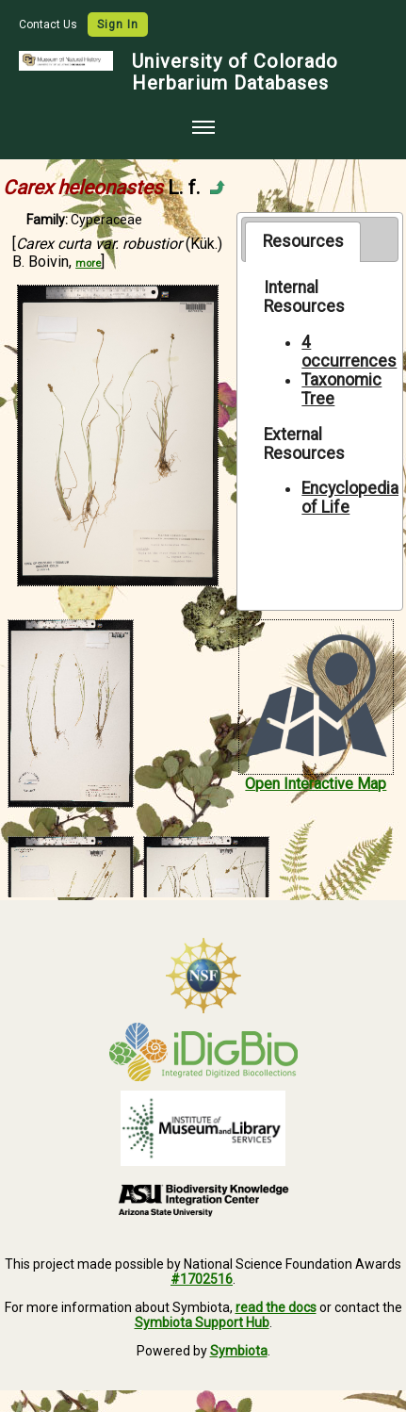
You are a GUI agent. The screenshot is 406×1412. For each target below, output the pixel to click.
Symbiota (239, 1350)
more (88, 263)
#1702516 (202, 1279)
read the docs (276, 1307)
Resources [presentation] (303, 241)
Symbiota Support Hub (202, 1322)
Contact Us (49, 24)
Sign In (117, 24)
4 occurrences (349, 351)
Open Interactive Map (315, 784)
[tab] (303, 241)
